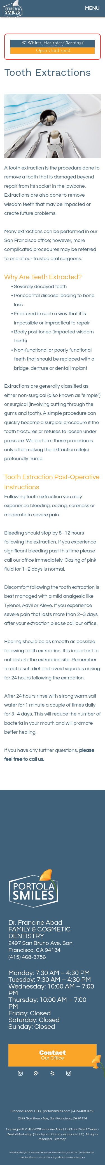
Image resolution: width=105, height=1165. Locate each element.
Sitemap (60, 1139)
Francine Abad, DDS (56, 1129)
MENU (92, 8)
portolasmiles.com (56, 1111)
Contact (52, 1055)
